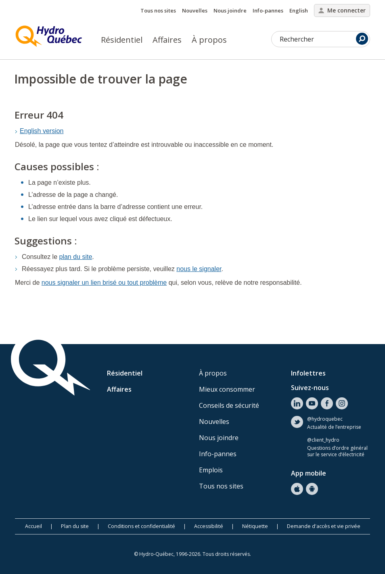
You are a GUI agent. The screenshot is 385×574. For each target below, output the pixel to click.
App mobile (308, 473)
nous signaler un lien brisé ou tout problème (104, 282)
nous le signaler (198, 268)
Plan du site (75, 526)
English (298, 10)
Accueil (33, 526)
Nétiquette (255, 526)
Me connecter (342, 10)
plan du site (75, 256)
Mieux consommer (227, 389)
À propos (209, 39)
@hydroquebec (325, 419)
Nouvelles (194, 10)
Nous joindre (230, 10)
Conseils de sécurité (229, 405)
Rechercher (324, 39)
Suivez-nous (310, 387)
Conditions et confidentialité (141, 526)
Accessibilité (208, 526)
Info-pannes (268, 10)
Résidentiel (121, 39)
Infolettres (308, 373)
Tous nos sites (158, 10)
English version (42, 130)
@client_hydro (323, 440)
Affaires (167, 39)
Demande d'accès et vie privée (323, 526)
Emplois (211, 469)
